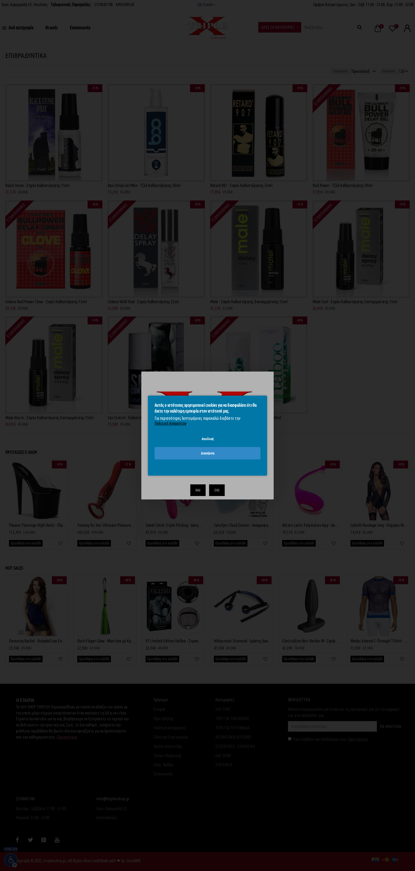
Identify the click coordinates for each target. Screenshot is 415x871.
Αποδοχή (208, 438)
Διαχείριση (207, 453)
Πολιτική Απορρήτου (171, 423)
